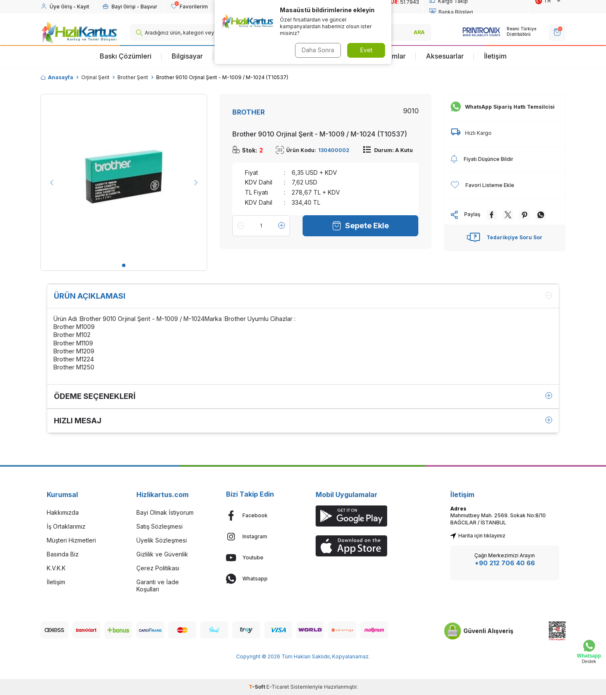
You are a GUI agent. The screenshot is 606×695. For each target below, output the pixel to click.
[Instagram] (258, 536)
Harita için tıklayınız (477, 535)
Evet (366, 49)
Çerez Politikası (157, 568)
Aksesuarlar (445, 56)
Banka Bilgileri (451, 12)
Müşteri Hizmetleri (71, 540)
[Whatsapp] (258, 578)
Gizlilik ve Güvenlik (162, 554)
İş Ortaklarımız (66, 526)
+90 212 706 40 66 (505, 563)
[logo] (78, 32)
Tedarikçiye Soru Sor (504, 238)
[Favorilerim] (189, 6)
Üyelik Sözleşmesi (161, 540)
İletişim (495, 56)
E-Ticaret (277, 687)
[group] (124, 177)
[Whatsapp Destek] (589, 652)
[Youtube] (258, 557)
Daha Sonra (318, 49)
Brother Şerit (132, 77)
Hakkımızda (63, 512)
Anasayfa (56, 77)
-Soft (257, 687)
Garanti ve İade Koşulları (157, 585)
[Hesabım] (64, 6)
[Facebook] (258, 515)
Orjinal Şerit (95, 77)
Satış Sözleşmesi (159, 526)
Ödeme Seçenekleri (303, 396)
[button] (123, 265)
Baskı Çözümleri (126, 56)
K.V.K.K (56, 568)
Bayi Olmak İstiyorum (165, 512)
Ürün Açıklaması (303, 295)
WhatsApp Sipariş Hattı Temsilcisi (503, 107)
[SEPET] (557, 32)
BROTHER (248, 112)
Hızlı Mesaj (303, 420)
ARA (419, 32)
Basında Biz (63, 554)
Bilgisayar (187, 56)
